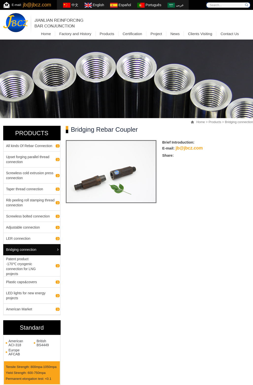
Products (215, 122)
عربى (176, 5)
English (94, 5)
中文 (70, 5)
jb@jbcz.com (37, 4)
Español (120, 5)
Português (149, 5)
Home (200, 122)
